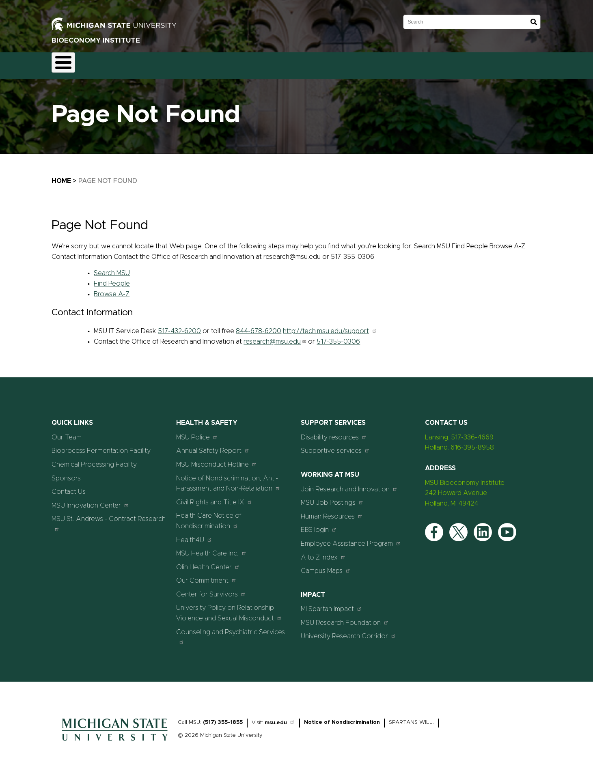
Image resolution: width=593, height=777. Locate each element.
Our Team (229, 63)
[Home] (115, 738)
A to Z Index (323, 552)
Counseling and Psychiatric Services (230, 632)
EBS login (319, 525)
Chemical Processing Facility (94, 459)
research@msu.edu (275, 337)
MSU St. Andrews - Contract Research (109, 519)
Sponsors (271, 63)
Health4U (194, 535)
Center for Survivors (211, 589)
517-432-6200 (179, 326)
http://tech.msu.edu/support (330, 326)
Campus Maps (326, 566)
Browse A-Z (111, 289)
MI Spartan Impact (331, 604)
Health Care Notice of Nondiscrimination (209, 516)
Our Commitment (206, 576)
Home (68, 63)
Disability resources (334, 432)
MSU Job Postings (332, 498)
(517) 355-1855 (223, 717)
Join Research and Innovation (349, 484)
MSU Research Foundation (345, 617)
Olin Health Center (208, 562)
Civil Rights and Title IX (214, 497)
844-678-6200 (258, 326)
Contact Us (314, 63)
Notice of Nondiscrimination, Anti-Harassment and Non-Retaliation (228, 478)
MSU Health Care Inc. (211, 548)
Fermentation (110, 63)
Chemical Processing (172, 63)
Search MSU (112, 268)
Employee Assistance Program (351, 538)
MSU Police (197, 432)
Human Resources (332, 511)
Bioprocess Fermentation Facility (101, 446)
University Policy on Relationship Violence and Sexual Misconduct (229, 608)
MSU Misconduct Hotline (216, 459)
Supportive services (335, 446)
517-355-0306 (338, 337)
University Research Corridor (348, 631)
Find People (112, 279)
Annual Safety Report (213, 446)
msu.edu (280, 718)
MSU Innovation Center (90, 500)
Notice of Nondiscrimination (342, 717)
